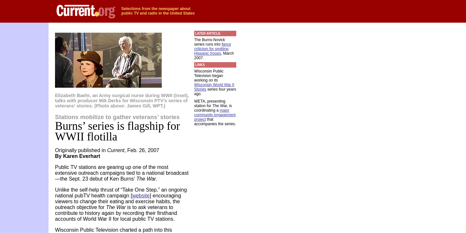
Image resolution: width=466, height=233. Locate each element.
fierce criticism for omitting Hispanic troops (212, 49)
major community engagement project (215, 115)
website (141, 195)
